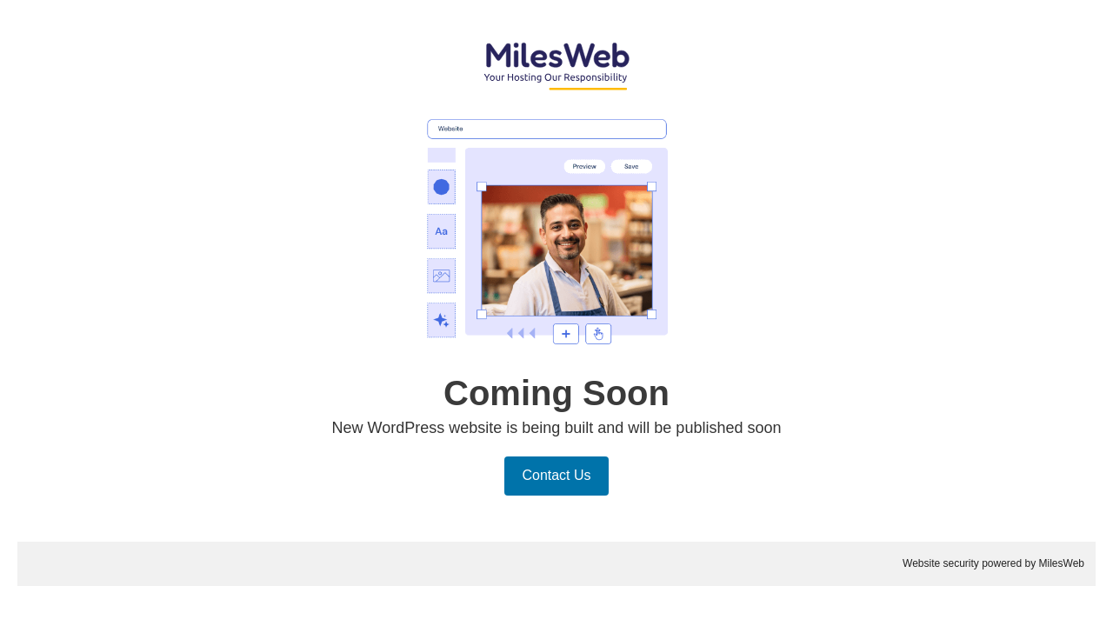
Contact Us (556, 475)
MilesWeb (1061, 563)
